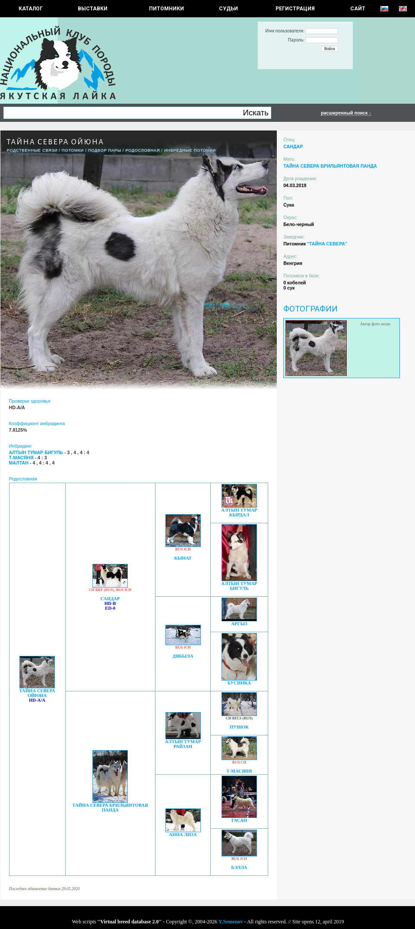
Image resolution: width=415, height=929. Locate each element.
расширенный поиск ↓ (346, 112)
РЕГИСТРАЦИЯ (295, 9)
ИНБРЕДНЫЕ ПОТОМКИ (190, 150)
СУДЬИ (228, 9)
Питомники (166, 9)
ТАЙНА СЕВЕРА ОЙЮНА (37, 693)
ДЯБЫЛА (182, 656)
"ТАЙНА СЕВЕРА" (327, 243)
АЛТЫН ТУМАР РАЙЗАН (183, 744)
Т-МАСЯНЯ (239, 771)
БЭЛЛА (239, 867)
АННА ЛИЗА (182, 834)
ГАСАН (239, 820)
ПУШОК (239, 727)
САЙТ (357, 9)
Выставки (93, 9)
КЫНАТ (182, 558)
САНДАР (110, 598)
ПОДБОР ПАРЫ (104, 150)
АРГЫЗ (239, 623)
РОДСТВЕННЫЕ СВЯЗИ (32, 150)
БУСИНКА (239, 683)
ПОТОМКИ (73, 150)
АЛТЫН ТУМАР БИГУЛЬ (239, 586)
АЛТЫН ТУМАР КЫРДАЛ (239, 512)
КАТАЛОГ (31, 9)
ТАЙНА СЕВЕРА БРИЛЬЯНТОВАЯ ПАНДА (110, 807)
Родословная (142, 150)
